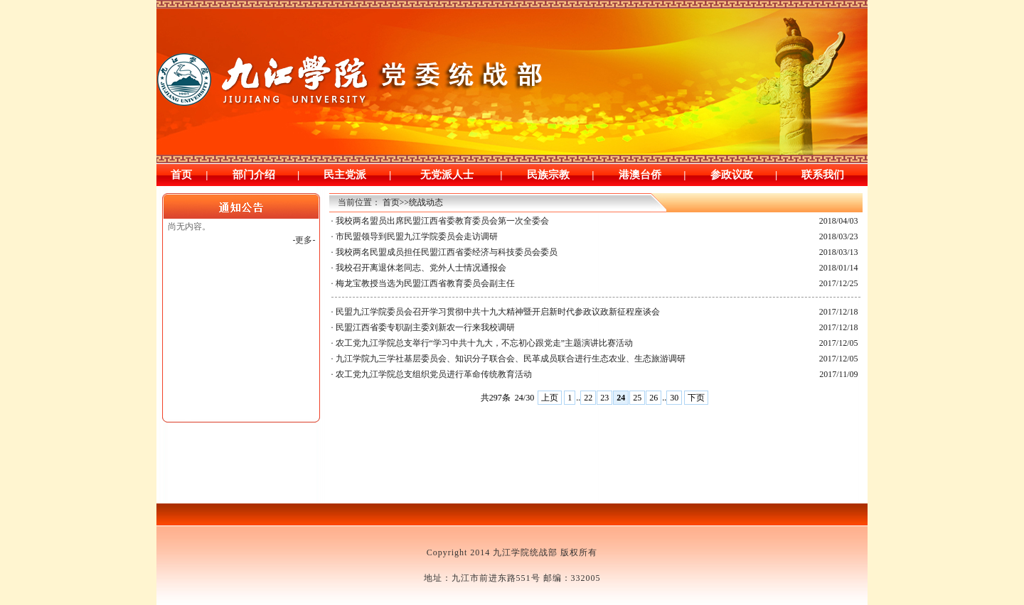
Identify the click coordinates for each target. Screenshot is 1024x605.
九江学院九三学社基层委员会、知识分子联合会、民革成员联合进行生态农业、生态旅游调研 (511, 359)
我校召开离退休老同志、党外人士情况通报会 (421, 268)
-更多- (304, 240)
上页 (549, 398)
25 (637, 398)
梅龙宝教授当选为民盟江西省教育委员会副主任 (425, 283)
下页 (696, 398)
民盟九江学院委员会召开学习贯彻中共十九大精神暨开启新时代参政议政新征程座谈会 (498, 312)
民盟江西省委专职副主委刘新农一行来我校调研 (425, 327)
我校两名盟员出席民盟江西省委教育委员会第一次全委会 (442, 221)
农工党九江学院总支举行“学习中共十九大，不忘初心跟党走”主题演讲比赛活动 (485, 343)
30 (674, 398)
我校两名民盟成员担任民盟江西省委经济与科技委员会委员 (447, 252)
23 (604, 398)
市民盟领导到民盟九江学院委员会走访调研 (417, 236)
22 (588, 398)
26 (653, 398)
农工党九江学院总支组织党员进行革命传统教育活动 (434, 374)
